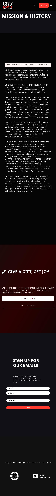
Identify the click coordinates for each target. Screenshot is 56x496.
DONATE (43, 5)
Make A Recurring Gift (28, 306)
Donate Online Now (28, 298)
